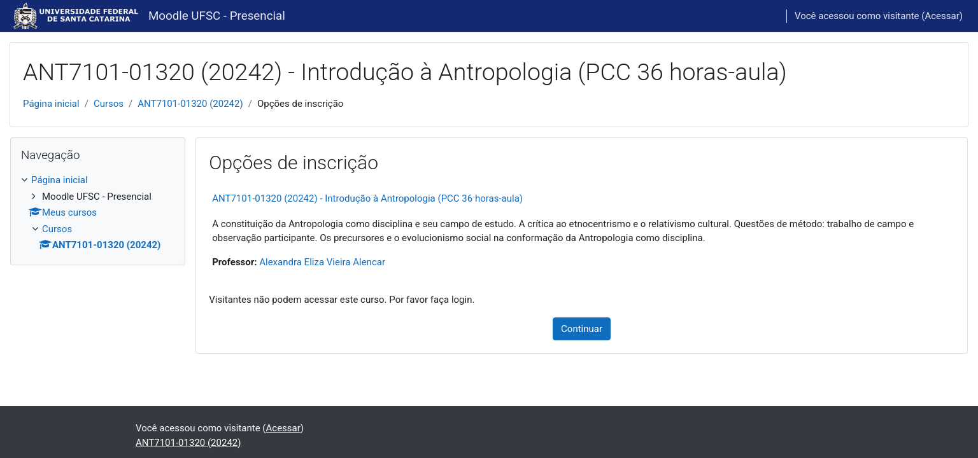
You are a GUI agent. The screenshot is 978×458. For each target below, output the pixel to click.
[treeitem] (97, 213)
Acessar (942, 16)
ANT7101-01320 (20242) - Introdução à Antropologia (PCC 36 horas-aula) (367, 198)
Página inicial (51, 103)
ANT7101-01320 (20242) (190, 103)
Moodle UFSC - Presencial (216, 16)
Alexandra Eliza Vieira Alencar (322, 262)
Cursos (109, 103)
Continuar (581, 329)
